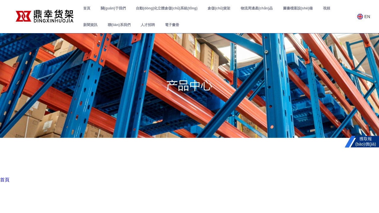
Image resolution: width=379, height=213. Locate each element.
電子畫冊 (172, 25)
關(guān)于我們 (113, 8)
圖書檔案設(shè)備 (298, 8)
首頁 (86, 8)
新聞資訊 (90, 25)
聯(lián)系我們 (119, 25)
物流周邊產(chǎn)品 (257, 8)
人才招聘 (148, 25)
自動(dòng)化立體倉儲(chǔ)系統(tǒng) (166, 8)
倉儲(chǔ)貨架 (219, 8)
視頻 (326, 8)
